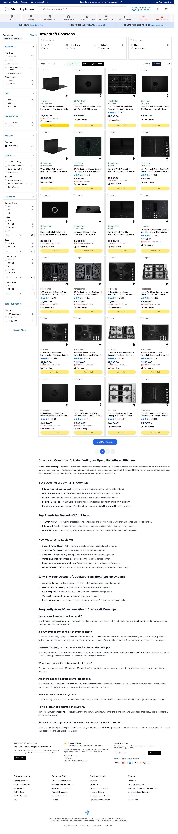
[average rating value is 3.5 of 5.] (46, 419)
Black (136, 45)
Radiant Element (14, 169)
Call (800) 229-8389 (136, 784)
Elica (46, 48)
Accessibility (132, 796)
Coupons (93, 781)
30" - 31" (11, 263)
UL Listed (11, 317)
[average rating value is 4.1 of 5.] (147, 175)
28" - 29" (11, 260)
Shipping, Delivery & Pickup (63, 784)
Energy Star (12, 321)
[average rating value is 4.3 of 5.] (80, 358)
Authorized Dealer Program (138, 792)
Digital (10, 84)
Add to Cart (54, 125)
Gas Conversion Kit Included (15, 68)
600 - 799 (12, 106)
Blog (16, 800)
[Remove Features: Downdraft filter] (21, 38)
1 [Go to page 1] (102, 451)
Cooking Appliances (22, 784)
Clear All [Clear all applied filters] (33, 35)
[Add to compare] (40, 70)
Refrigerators (19, 788)
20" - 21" (11, 243)
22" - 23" (11, 247)
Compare (45, 70)
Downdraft (12, 146)
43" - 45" (11, 273)
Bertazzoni (105, 48)
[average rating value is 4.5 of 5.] (147, 298)
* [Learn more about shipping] (121, 2)
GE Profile (104, 45)
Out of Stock (13, 123)
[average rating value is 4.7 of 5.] (80, 419)
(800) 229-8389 (69, 758)
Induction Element (14, 166)
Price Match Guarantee (99, 788)
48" (9, 213)
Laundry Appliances (21, 781)
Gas (9, 60)
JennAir (47, 45)
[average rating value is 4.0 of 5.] (46, 298)
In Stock (11, 126)
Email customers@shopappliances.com (143, 788)
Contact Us (132, 781)
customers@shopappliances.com (76, 760)
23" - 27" (11, 227)
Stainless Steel (139, 48)
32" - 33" (11, 266)
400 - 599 (12, 103)
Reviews (55, 800)
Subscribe (154, 753)
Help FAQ (158, 2)
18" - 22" (11, 224)
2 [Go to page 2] (107, 451)
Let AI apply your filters (93, 64)
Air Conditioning (20, 796)
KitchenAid (77, 45)
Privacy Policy (133, 800)
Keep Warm (12, 187)
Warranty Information (60, 792)
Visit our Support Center (61, 781)
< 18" (10, 221)
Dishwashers (19, 792)
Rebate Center (27, 2)
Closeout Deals (41, 2)
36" (9, 210)
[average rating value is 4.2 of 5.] (114, 298)
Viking (75, 48)
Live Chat (168, 2)
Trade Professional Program (101, 796)
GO (32, 235)
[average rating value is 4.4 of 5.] (114, 112)
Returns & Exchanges (60, 788)
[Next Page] (113, 451)
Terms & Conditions (70, 825)
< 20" (10, 286)
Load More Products (105, 442)
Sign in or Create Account (100, 800)
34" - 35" (11, 270)
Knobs (10, 80)
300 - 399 (12, 100)
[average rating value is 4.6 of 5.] (80, 175)
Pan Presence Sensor (16, 184)
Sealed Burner (13, 172)
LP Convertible (13, 73)
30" (9, 206)
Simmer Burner (13, 180)
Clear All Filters (19, 330)
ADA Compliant (13, 314)
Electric (10, 56)
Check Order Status (59, 796)
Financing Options (97, 792)
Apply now (20, 758)
